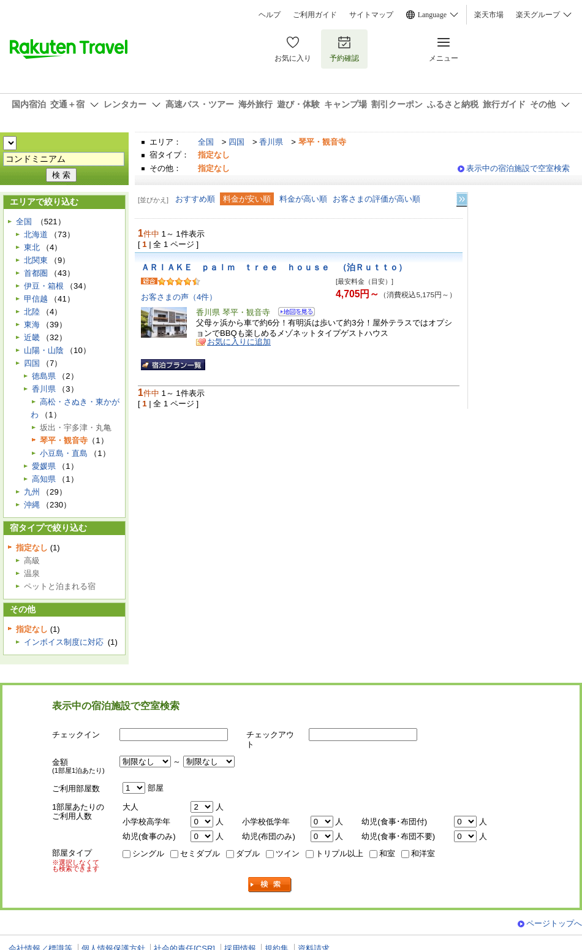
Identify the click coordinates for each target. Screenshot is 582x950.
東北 (32, 247)
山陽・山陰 (44, 350)
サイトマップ (371, 14)
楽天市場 (489, 14)
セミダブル (200, 853)
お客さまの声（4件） (179, 297)
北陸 (32, 311)
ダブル (248, 853)
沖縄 (32, 504)
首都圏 (36, 273)
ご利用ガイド (315, 14)
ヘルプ (270, 14)
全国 (206, 141)
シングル (148, 853)
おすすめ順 (195, 198)
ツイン (288, 853)
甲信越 (36, 298)
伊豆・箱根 (44, 286)
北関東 (36, 260)
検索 (270, 884)
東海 (32, 324)
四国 (236, 141)
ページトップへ (554, 923)
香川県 (271, 141)
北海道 (36, 234)
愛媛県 (44, 466)
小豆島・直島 (64, 453)
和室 (387, 853)
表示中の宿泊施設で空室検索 (518, 168)
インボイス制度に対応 (64, 642)
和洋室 (423, 853)
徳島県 (44, 376)
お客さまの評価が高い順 (376, 198)
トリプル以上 (339, 853)
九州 (32, 491)
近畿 (32, 337)
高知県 (44, 479)
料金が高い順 (303, 198)
